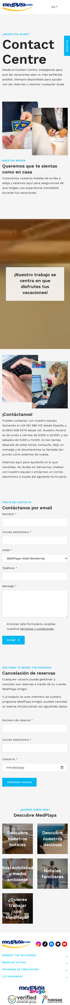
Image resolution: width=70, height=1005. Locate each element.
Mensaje (9, 586)
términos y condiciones (37, 629)
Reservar (67, 46)
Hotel (7, 550)
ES (53, 7)
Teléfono (9, 568)
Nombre (9, 514)
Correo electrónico (17, 532)
